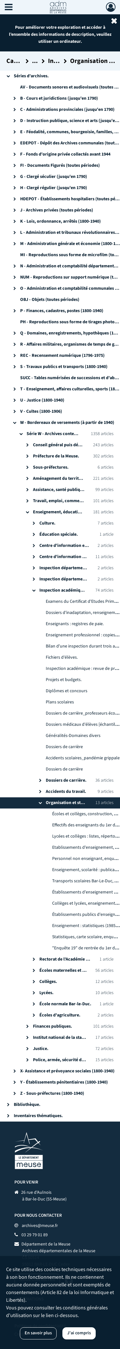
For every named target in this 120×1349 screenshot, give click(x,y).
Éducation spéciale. (58, 534)
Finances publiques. (52, 1026)
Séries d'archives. (31, 76)
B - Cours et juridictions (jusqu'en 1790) (59, 98)
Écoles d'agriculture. (59, 1015)
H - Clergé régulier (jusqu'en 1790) (53, 188)
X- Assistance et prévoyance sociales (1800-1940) (67, 1071)
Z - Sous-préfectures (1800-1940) (52, 1093)
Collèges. (48, 981)
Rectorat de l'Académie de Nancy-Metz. (77, 959)
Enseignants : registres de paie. (75, 624)
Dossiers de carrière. (66, 780)
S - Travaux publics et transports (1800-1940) (64, 367)
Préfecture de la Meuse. (56, 456)
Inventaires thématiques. (38, 1116)
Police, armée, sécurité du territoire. (69, 1060)
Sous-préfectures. (50, 467)
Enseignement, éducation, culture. (67, 512)
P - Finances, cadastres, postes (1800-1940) (61, 311)
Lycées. (46, 993)
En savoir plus (38, 1333)
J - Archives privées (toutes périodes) (56, 210)
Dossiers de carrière (64, 747)
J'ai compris (79, 1333)
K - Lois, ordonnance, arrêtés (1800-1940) (60, 221)
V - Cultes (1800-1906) (41, 411)
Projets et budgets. (64, 680)
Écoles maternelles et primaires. (71, 970)
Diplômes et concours (66, 691)
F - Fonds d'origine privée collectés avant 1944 (65, 154)
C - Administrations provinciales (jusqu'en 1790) (67, 109)
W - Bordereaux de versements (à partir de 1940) (67, 422)
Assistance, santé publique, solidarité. (70, 490)
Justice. (40, 1049)
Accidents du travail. (66, 791)
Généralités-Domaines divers (73, 735)
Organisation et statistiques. (73, 803)
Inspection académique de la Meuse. (74, 590)
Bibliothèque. (27, 1104)
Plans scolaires (60, 702)
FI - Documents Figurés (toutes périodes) (60, 165)
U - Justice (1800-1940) (42, 400)
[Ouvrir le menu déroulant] (8, 7)
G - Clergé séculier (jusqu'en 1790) (53, 176)
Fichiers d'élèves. (62, 657)
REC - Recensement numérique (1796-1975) (62, 355)
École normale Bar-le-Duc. (65, 1004)
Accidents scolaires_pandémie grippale (83, 758)
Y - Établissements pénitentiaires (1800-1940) (64, 1082)
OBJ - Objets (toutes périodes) (49, 299)
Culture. (47, 523)
